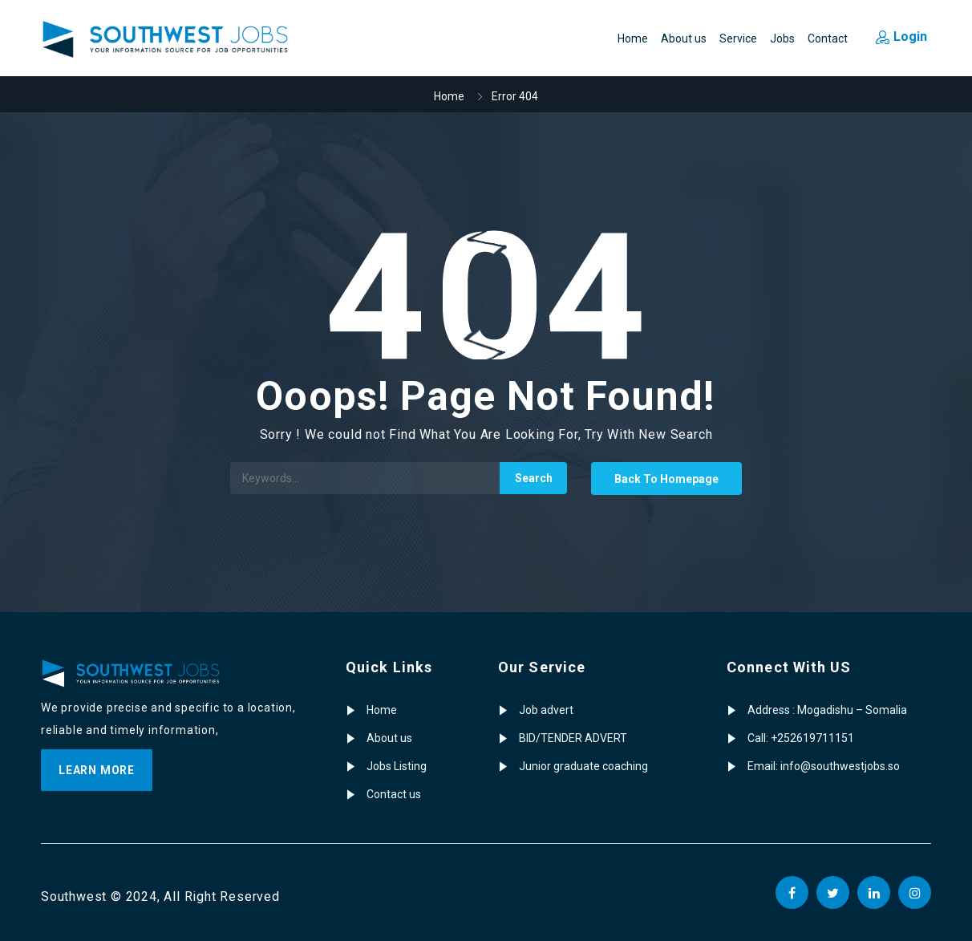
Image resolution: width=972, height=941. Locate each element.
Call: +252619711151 (800, 738)
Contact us (394, 794)
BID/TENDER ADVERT (573, 738)
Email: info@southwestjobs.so (823, 766)
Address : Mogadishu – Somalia (827, 710)
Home (633, 38)
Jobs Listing (397, 766)
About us (684, 38)
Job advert (546, 710)
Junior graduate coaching (583, 766)
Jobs (782, 38)
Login (901, 36)
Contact (828, 38)
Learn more (97, 770)
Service (738, 38)
